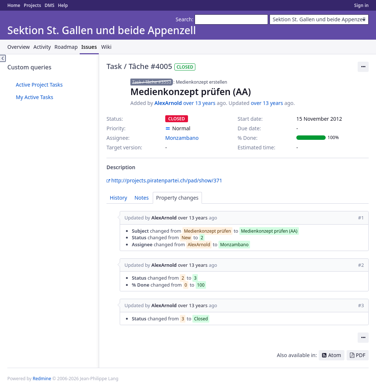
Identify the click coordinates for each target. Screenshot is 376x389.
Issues (89, 46)
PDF (360, 355)
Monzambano (182, 137)
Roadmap (65, 46)
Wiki (106, 46)
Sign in (361, 5)
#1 (361, 217)
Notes (141, 197)
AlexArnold (168, 102)
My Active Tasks (34, 97)
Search (184, 19)
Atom (334, 355)
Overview (18, 46)
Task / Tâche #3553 (151, 82)
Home (13, 5)
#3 (361, 305)
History (118, 197)
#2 (361, 265)
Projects (32, 5)
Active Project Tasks (39, 84)
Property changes (177, 197)
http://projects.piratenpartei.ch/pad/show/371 (166, 180)
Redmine (42, 378)
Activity (42, 46)
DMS (49, 5)
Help (63, 5)
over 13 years (199, 102)
